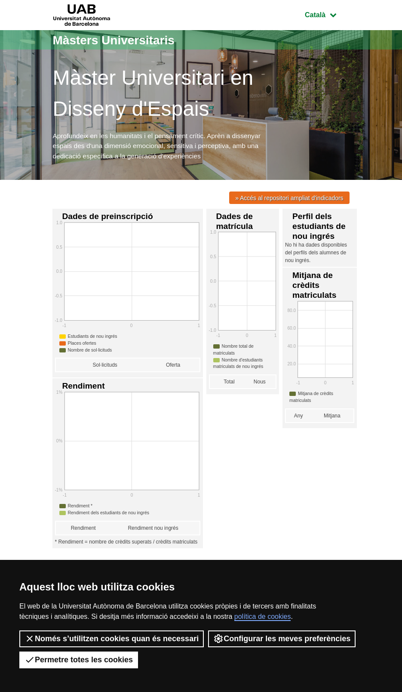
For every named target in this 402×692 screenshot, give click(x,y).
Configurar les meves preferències (281, 638)
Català (326, 14)
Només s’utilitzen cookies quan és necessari (112, 638)
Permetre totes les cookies (79, 660)
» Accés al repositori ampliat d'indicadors (288, 199)
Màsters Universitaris (118, 40)
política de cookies (262, 616)
